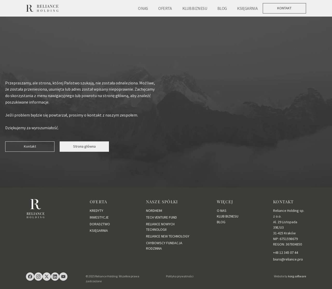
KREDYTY (96, 210)
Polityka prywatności (179, 276)
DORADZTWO (100, 224)
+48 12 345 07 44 (285, 252)
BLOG (222, 8)
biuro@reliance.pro (288, 259)
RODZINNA (154, 248)
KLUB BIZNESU (194, 8)
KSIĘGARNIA (247, 8)
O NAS (143, 8)
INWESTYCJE (99, 217)
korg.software (297, 276)
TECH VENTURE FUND (161, 217)
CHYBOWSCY (156, 243)
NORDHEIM (154, 210)
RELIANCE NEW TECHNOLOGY (167, 236)
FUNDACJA (174, 243)
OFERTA (165, 8)
